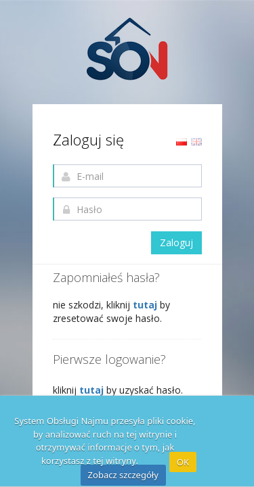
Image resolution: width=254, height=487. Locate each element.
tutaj (146, 304)
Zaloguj (176, 242)
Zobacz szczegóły (123, 475)
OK (183, 462)
